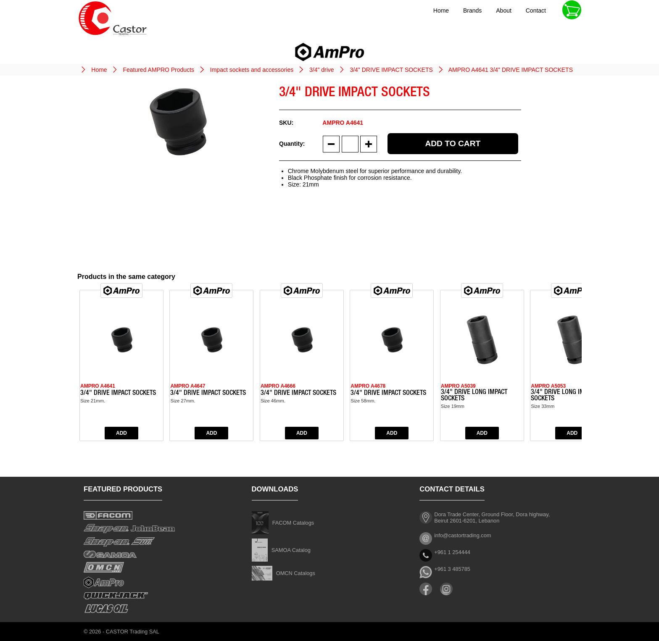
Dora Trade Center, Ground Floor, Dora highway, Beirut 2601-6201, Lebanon (492, 517)
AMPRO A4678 (368, 386)
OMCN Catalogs (295, 573)
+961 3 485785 (452, 569)
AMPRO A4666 (278, 386)
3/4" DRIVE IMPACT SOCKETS (391, 69)
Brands (472, 10)
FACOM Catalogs (293, 523)
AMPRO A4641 (97, 386)
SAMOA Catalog (291, 550)
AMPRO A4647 (187, 386)
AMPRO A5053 (548, 386)
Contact (536, 10)
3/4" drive (321, 69)
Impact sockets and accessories (251, 69)
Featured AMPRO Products (158, 69)
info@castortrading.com (462, 535)
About (503, 10)
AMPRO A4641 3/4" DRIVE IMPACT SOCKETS (510, 69)
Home (441, 10)
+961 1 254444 (452, 552)
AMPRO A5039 (458, 386)
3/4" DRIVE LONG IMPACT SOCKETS (474, 395)
